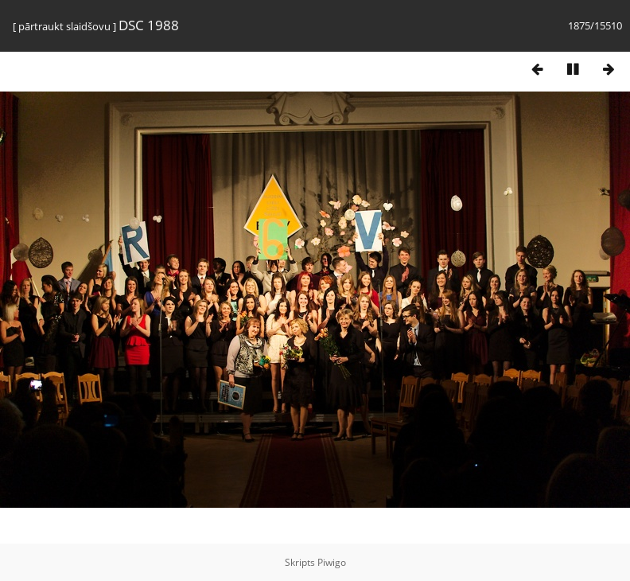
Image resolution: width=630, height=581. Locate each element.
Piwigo (331, 562)
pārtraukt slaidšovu (64, 26)
